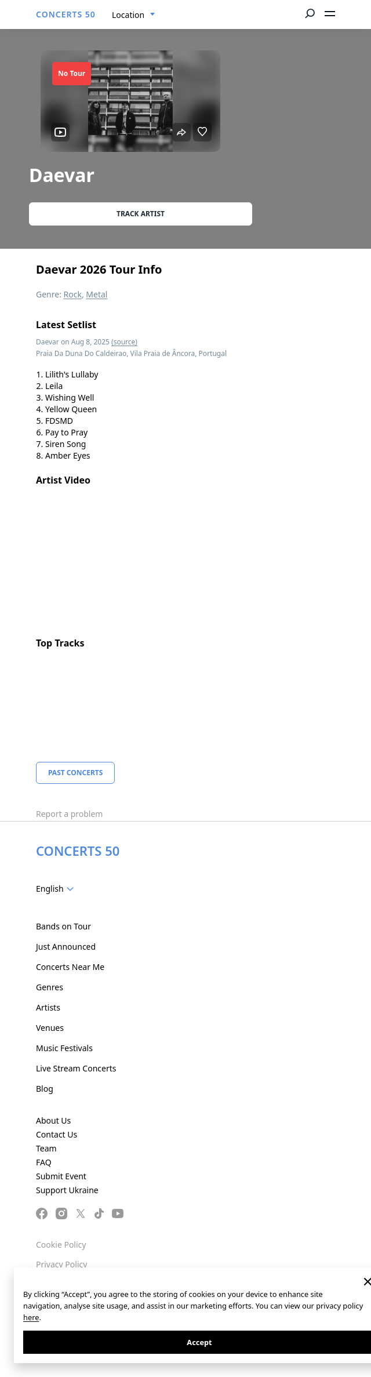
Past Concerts (75, 772)
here (31, 1317)
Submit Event (61, 1176)
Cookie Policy (61, 1244)
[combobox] (134, 15)
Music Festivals (64, 1047)
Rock (73, 294)
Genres (49, 987)
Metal (96, 294)
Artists (48, 1007)
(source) (124, 342)
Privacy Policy (61, 1264)
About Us (53, 1120)
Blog (44, 1088)
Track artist (141, 214)
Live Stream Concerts (76, 1068)
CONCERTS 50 (66, 14)
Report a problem (69, 813)
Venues (50, 1027)
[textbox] (57, 888)
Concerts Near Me (70, 966)
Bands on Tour (63, 926)
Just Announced (66, 946)
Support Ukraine (67, 1190)
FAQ (44, 1162)
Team (46, 1148)
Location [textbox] (128, 14)
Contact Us (56, 1134)
